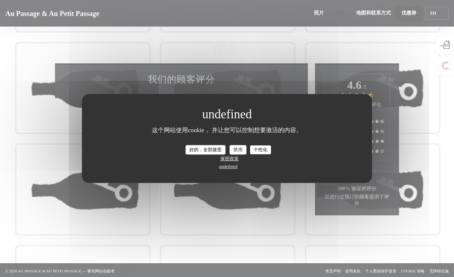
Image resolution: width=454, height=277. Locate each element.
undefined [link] (228, 166)
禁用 (238, 149)
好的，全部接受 (205, 149)
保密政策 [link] (229, 159)
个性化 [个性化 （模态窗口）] (260, 149)
